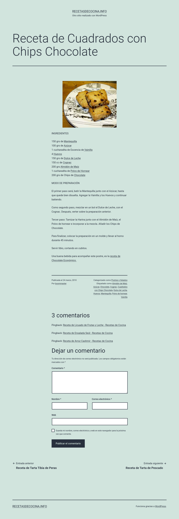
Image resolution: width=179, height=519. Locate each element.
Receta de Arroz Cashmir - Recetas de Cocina (88, 340)
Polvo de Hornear (80, 170)
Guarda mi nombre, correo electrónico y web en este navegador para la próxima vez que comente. (91, 432)
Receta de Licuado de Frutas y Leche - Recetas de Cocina (94, 325)
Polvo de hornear (119, 293)
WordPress (160, 506)
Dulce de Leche (72, 158)
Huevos (58, 154)
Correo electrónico (102, 399)
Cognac (67, 162)
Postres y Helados (119, 280)
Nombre (56, 399)
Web (54, 415)
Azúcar (68, 145)
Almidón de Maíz (70, 166)
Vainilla (88, 149)
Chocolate (79, 175)
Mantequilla (70, 141)
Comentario (58, 368)
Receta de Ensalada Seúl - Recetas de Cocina (88, 333)
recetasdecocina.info (89, 11)
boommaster (61, 283)
